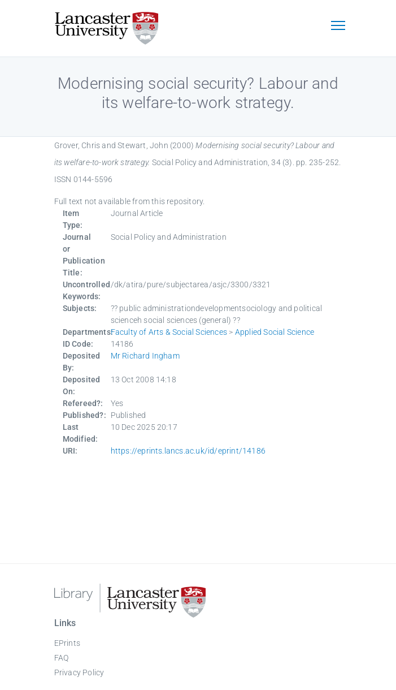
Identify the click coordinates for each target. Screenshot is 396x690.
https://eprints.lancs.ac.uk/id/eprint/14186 (188, 450)
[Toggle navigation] (338, 26)
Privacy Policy (79, 672)
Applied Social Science (274, 332)
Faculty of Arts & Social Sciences (169, 332)
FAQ (61, 657)
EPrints (67, 643)
